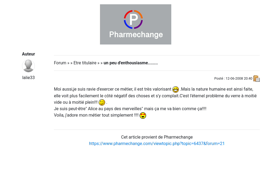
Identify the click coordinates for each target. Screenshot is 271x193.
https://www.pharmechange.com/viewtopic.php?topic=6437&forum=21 (157, 143)
